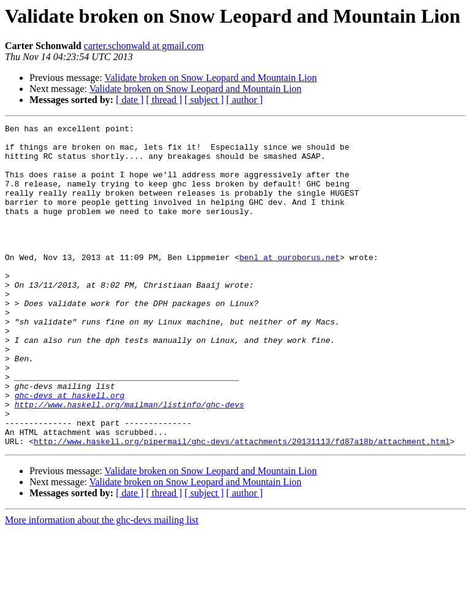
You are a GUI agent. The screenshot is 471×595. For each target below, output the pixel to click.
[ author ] (244, 99)
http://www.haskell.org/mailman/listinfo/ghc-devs (129, 461)
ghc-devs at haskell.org (69, 450)
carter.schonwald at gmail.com (144, 45)
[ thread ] (164, 99)
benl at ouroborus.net (289, 284)
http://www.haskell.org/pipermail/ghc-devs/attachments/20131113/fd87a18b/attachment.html (242, 505)
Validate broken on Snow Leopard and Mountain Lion (210, 77)
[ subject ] (204, 99)
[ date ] (130, 99)
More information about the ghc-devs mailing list (102, 584)
